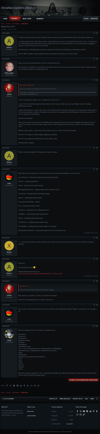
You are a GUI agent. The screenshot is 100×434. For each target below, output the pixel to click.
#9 (96, 307)
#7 (96, 261)
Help (86, 399)
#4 (96, 150)
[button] (19, 18)
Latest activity (31, 414)
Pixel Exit (69, 431)
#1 (96, 35)
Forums (14, 19)
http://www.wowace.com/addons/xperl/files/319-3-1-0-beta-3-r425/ (41, 275)
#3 (96, 82)
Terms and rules (65, 399)
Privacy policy (78, 399)
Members (40, 19)
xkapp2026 (70, 424)
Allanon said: (24, 288)
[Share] (93, 35)
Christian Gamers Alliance (18, 8)
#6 (96, 240)
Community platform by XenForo (44, 431)
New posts (30, 410)
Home (5, 19)
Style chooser (8, 399)
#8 (96, 283)
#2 (96, 61)
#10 (96, 328)
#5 (96, 171)
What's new (27, 19)
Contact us (53, 399)
